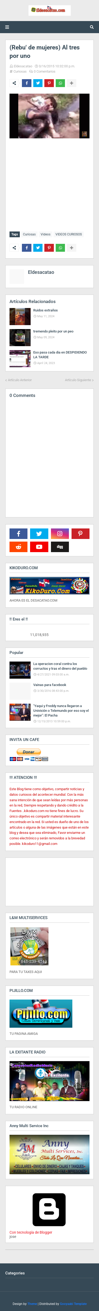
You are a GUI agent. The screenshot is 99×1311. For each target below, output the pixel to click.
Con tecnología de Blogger (49, 1230)
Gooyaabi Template (73, 1304)
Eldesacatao (23, 66)
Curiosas (20, 71)
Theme (32, 1304)
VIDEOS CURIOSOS (68, 234)
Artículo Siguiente (78, 380)
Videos (45, 234)
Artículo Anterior (20, 380)
